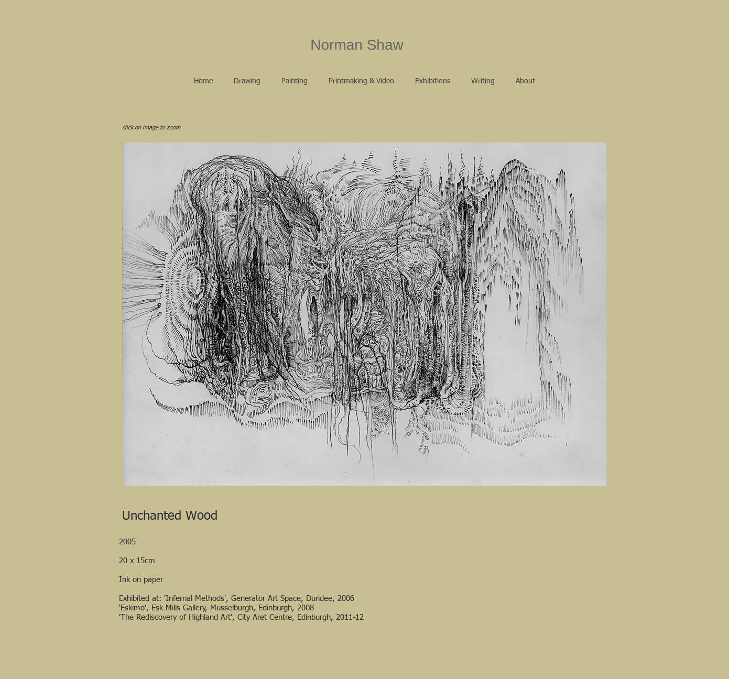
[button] (247, 81)
